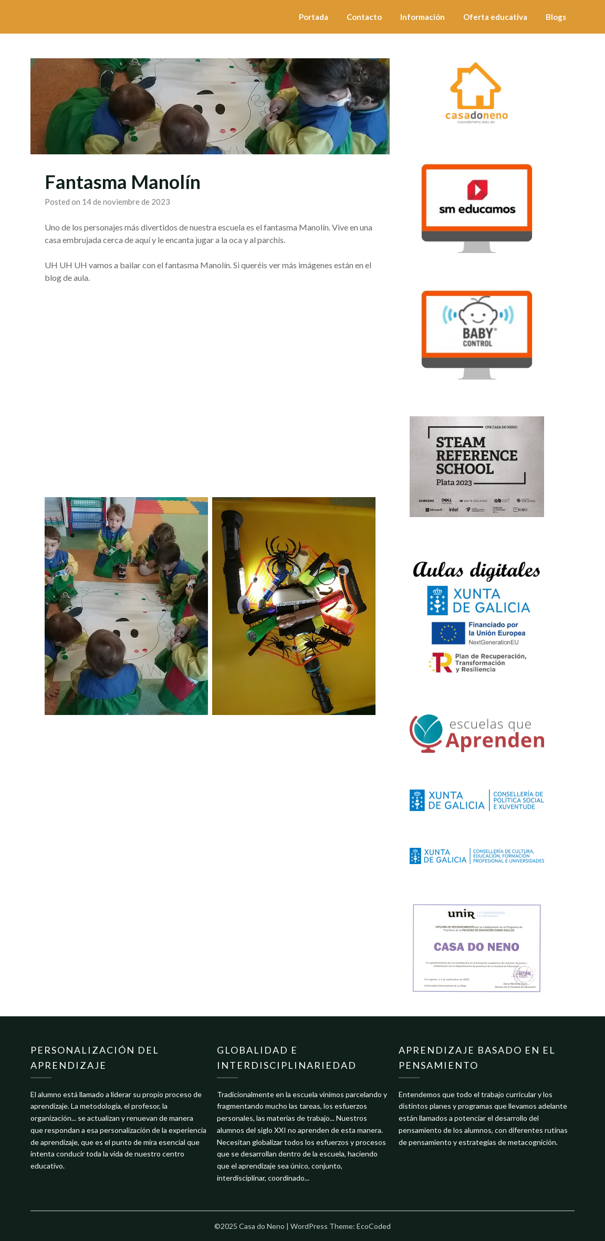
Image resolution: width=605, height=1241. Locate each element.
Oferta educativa (495, 17)
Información (422, 17)
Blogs (556, 17)
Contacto (364, 17)
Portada (313, 17)
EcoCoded (374, 1226)
